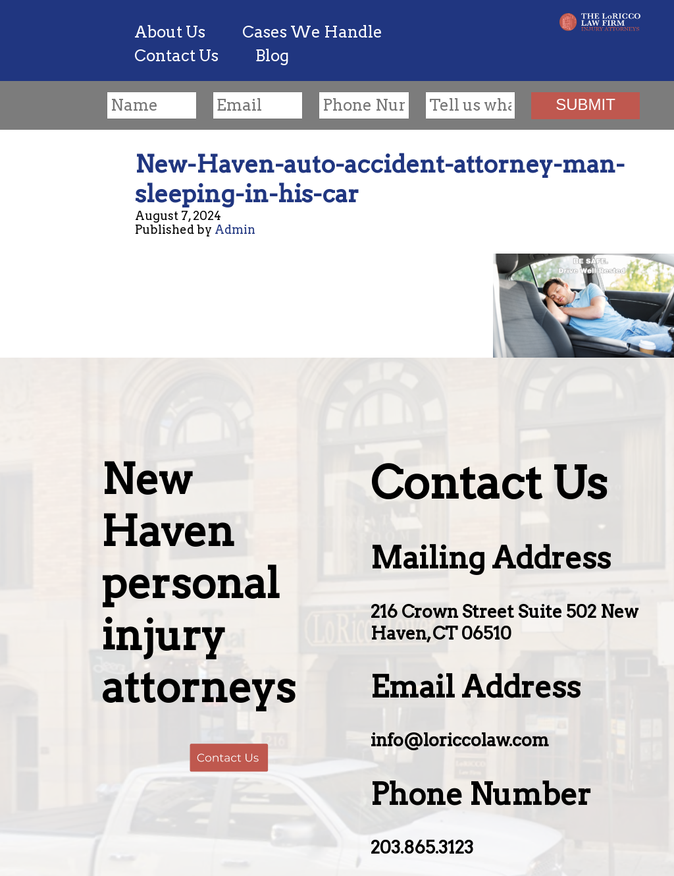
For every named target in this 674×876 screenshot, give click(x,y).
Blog (272, 55)
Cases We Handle (312, 31)
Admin (235, 229)
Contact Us (176, 55)
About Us (169, 31)
